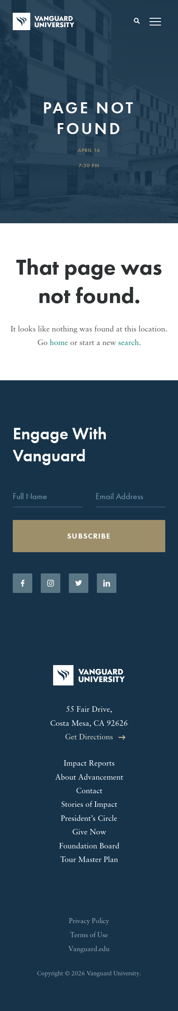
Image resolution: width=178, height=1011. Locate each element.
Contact (89, 791)
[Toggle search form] (136, 21)
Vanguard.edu (89, 949)
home (59, 343)
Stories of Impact (89, 805)
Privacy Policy (89, 921)
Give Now (89, 832)
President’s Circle (89, 819)
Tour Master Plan (89, 860)
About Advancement (89, 778)
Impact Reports (89, 764)
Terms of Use (89, 935)
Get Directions (89, 737)
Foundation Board (89, 846)
